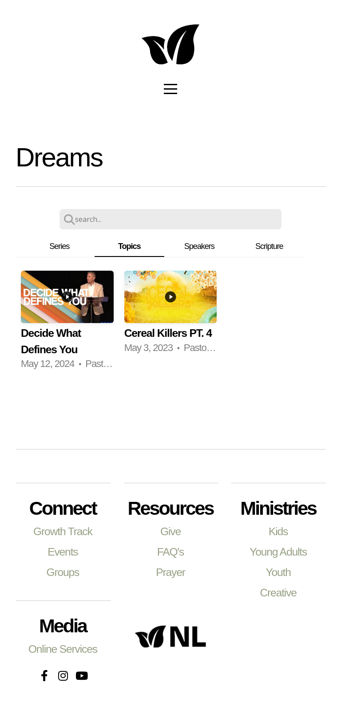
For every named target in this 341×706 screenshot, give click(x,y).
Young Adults (278, 552)
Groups (62, 572)
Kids (278, 531)
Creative (278, 593)
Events (63, 552)
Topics (129, 246)
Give (170, 531)
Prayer (170, 572)
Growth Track (62, 531)
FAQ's (170, 552)
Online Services (62, 649)
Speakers (199, 246)
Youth (278, 572)
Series (59, 246)
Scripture (269, 246)
